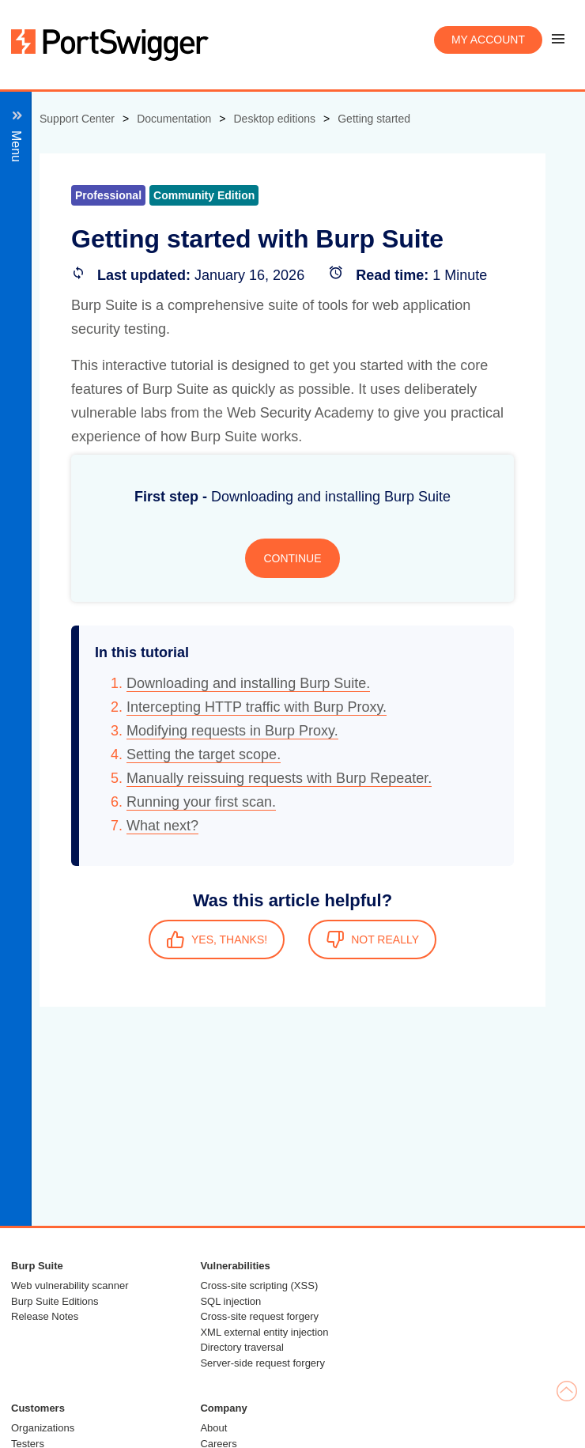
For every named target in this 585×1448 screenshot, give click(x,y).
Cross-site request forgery (259, 1316)
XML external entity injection (264, 1332)
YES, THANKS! (216, 939)
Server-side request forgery (262, 1363)
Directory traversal (241, 1347)
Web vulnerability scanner (70, 1285)
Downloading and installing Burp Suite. (248, 683)
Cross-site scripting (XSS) (259, 1285)
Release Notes (44, 1316)
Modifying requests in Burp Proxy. (232, 731)
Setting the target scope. (203, 754)
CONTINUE (292, 558)
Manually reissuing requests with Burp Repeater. (279, 778)
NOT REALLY (372, 939)
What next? (162, 826)
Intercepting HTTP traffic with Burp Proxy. (256, 707)
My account (488, 39)
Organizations (42, 1428)
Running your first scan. (201, 802)
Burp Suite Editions (55, 1301)
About (213, 1428)
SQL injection (230, 1301)
